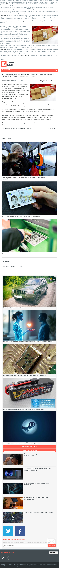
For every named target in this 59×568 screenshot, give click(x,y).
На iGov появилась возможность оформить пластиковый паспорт (21, 216)
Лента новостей (24, 76)
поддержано (25, 21)
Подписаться (51, 545)
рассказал (8, 3)
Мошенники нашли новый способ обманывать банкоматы (19, 254)
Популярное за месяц (29, 450)
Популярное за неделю (29, 446)
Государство (8, 128)
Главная (33, 76)
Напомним (3, 15)
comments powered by (12, 266)
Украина (29, 128)
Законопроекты (22, 128)
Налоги (15, 128)
